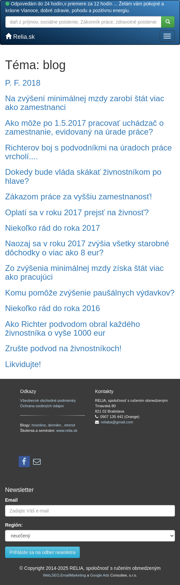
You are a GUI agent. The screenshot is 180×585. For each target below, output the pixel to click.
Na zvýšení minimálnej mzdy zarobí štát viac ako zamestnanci (84, 103)
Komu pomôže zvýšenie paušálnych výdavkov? (90, 292)
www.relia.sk (66, 430)
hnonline (39, 425)
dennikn (55, 425)
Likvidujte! (23, 364)
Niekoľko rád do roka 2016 (52, 308)
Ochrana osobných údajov (42, 406)
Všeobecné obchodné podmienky (48, 400)
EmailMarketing (73, 575)
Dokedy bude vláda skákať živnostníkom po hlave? (83, 176)
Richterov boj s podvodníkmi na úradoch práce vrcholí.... (88, 152)
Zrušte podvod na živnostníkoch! (63, 348)
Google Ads (99, 575)
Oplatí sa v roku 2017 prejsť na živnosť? (77, 212)
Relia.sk (20, 36)
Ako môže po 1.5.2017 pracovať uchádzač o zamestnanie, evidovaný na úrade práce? (84, 127)
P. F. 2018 (22, 82)
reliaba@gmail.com (117, 422)
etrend (69, 425)
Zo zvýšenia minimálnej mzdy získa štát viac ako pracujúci (84, 272)
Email (11, 500)
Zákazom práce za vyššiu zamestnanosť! (78, 196)
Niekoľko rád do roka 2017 (52, 227)
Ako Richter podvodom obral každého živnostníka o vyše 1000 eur (72, 328)
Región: (14, 525)
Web (46, 575)
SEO (55, 575)
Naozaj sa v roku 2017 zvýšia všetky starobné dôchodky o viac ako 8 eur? (87, 248)
